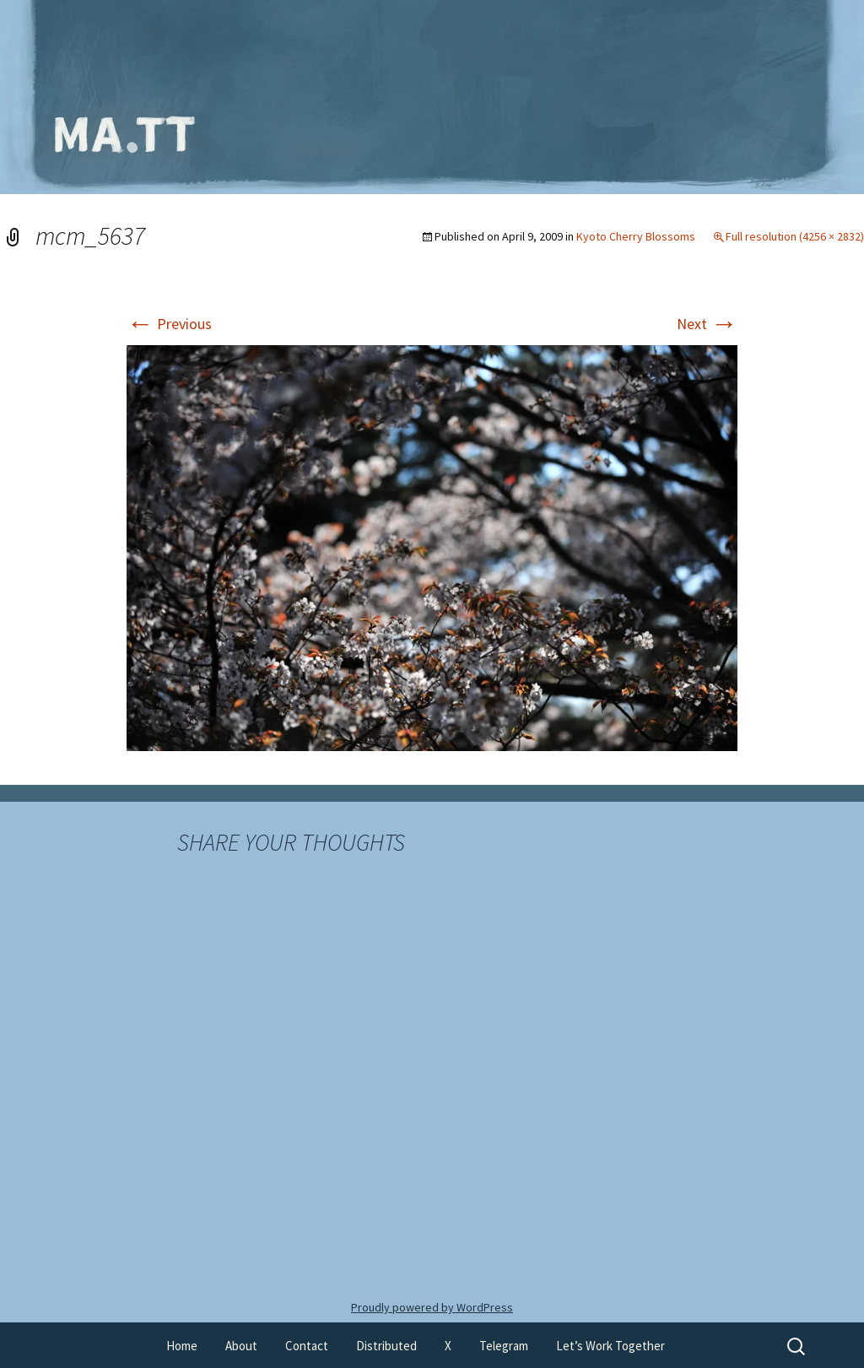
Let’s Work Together (610, 1346)
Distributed (386, 1346)
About (241, 1346)
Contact (306, 1346)
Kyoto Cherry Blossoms (635, 236)
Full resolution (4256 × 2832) (795, 236)
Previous (169, 323)
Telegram (503, 1346)
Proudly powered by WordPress (432, 1307)
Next (707, 323)
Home (181, 1346)
